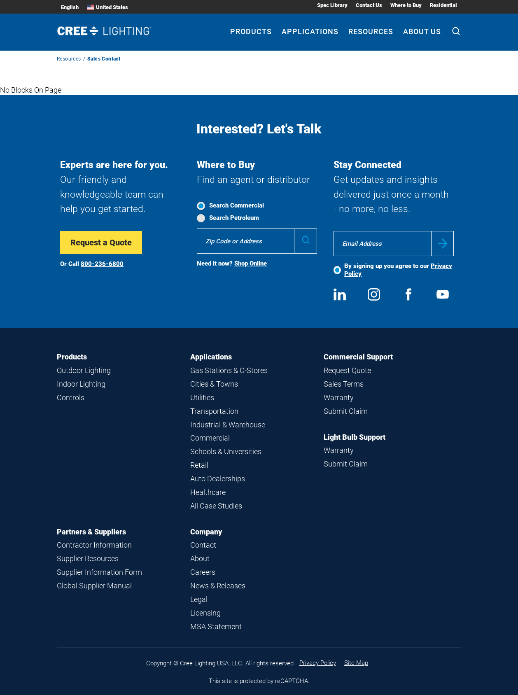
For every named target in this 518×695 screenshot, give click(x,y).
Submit (442, 243)
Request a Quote (101, 242)
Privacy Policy (317, 663)
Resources (69, 59)
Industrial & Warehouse (227, 424)
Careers (202, 572)
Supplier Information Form (99, 572)
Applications (211, 356)
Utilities (202, 397)
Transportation (214, 411)
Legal (199, 599)
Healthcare (208, 492)
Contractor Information (94, 545)
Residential (443, 5)
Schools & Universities (225, 451)
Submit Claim (346, 411)
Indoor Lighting (81, 384)
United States (107, 7)
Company (206, 531)
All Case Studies (216, 505)
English (70, 7)
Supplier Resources (88, 558)
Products (72, 356)
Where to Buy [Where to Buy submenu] (406, 5)
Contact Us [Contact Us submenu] (369, 5)
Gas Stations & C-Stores (229, 370)
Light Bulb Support (354, 437)
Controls (70, 397)
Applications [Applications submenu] (310, 31)
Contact (203, 545)
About (200, 558)
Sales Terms (344, 384)
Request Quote (347, 370)
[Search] (456, 32)
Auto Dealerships (217, 478)
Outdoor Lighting (84, 370)
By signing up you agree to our (398, 270)
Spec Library (332, 5)
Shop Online (250, 263)
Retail (199, 465)
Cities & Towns (214, 384)
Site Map (356, 663)
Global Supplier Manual (94, 585)
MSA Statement (216, 626)
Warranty (339, 397)
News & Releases (217, 585)
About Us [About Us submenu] (422, 31)
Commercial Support (358, 356)
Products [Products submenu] (251, 31)
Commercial (210, 438)
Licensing (205, 613)
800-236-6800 (102, 264)
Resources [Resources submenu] (370, 31)
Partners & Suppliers (91, 531)
